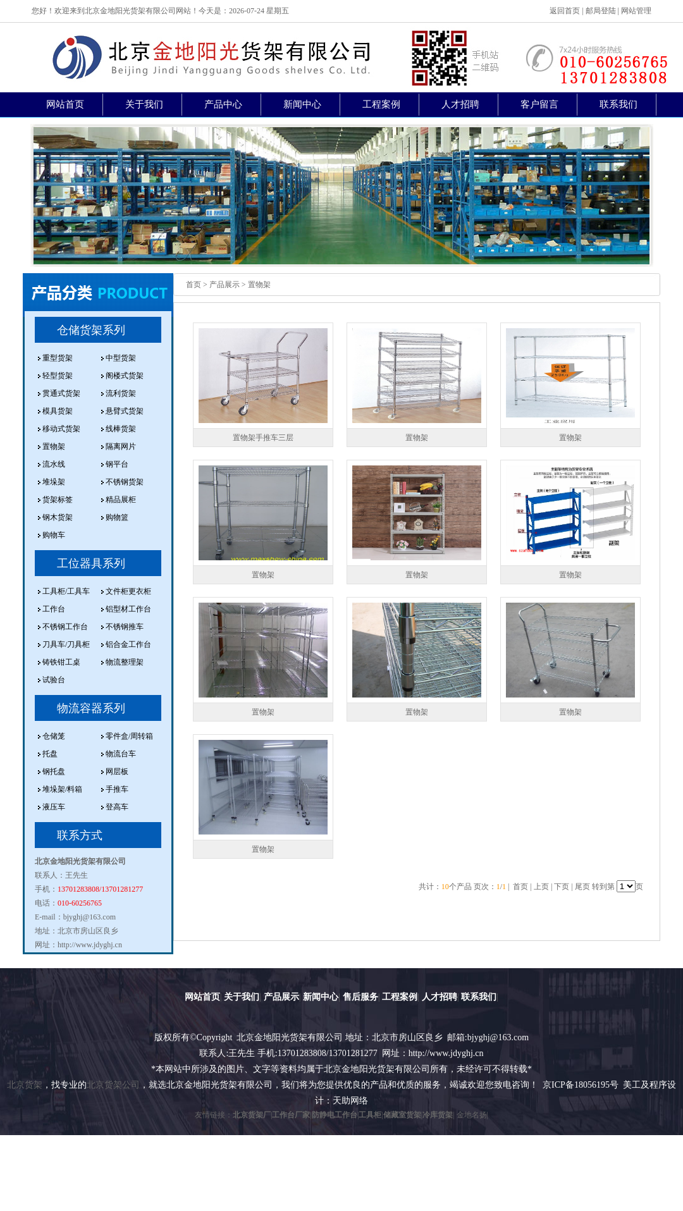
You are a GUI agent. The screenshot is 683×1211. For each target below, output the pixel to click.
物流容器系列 (91, 708)
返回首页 (565, 10)
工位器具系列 (91, 563)
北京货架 (24, 1085)
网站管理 (636, 10)
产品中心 (223, 104)
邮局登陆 (601, 10)
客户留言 (539, 104)
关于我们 (144, 104)
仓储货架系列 (91, 330)
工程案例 (381, 104)
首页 (193, 284)
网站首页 (65, 104)
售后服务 (360, 997)
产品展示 (281, 997)
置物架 (416, 437)
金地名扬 (472, 1114)
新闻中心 (302, 104)
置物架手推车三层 (263, 437)
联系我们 (618, 104)
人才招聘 (460, 104)
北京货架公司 (113, 1085)
